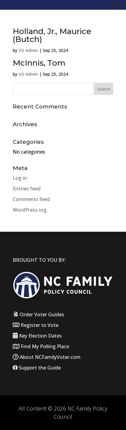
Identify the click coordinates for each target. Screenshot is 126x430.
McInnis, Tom (39, 63)
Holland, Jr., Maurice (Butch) (52, 35)
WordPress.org (30, 209)
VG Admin (28, 50)
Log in (20, 178)
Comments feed (31, 199)
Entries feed (27, 188)
